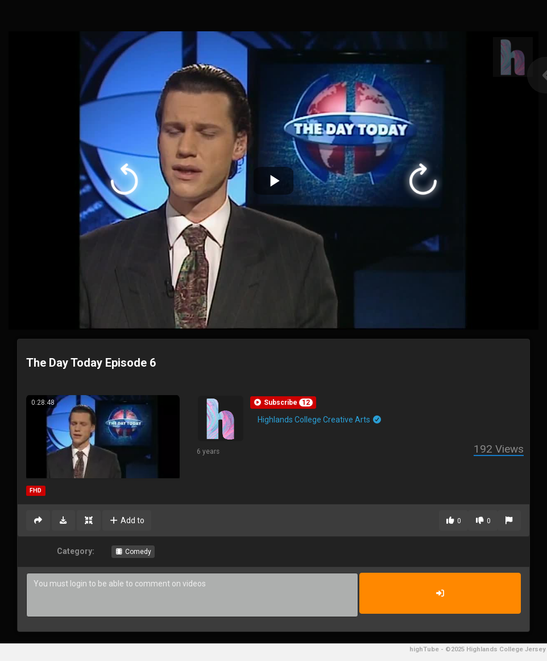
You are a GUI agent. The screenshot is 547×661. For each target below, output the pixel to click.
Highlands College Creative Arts (320, 419)
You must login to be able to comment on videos (192, 595)
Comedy (133, 552)
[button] (283, 402)
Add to (127, 520)
